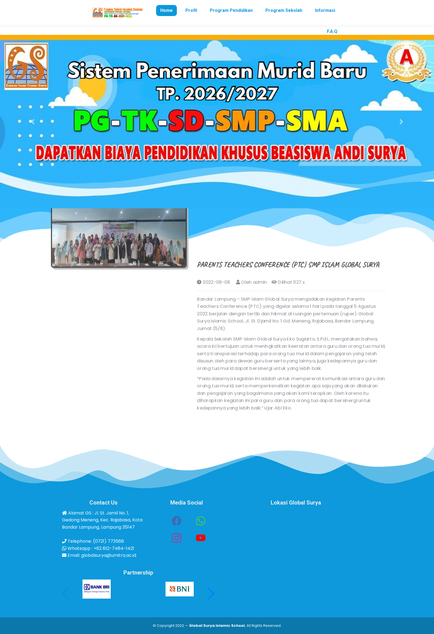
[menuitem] (166, 20)
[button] (32, 121)
